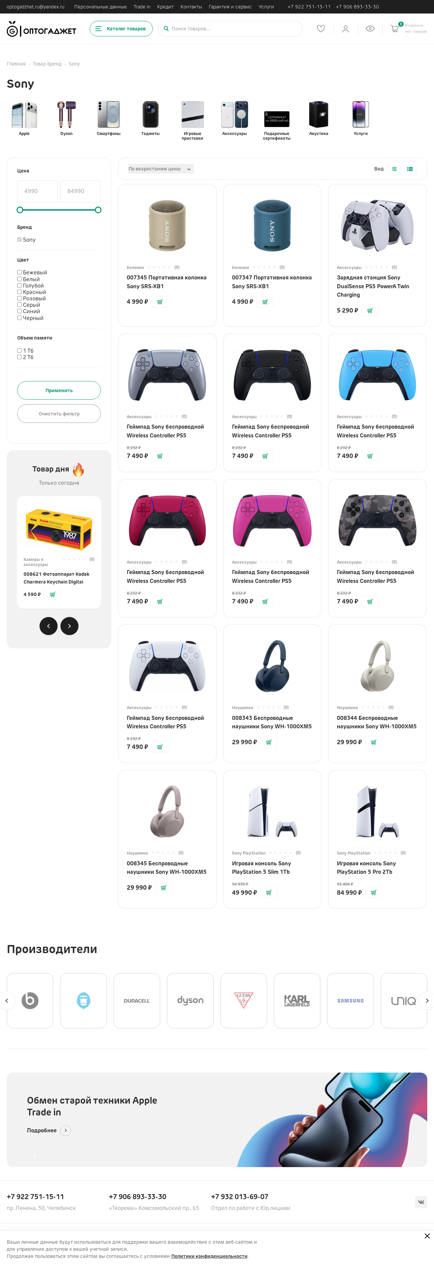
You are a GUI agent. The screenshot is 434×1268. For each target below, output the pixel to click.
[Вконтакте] (421, 1202)
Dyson (66, 118)
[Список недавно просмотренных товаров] (370, 28)
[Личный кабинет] (345, 28)
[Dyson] (190, 1000)
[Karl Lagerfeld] (297, 1000)
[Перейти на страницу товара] (59, 527)
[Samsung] (350, 1000)
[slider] (20, 210)
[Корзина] (395, 28)
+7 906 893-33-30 (357, 7)
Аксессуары (234, 118)
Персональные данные (100, 7)
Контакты (191, 7)
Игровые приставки (192, 121)
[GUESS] (244, 1000)
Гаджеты (150, 118)
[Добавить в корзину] (52, 594)
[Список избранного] (321, 28)
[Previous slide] (48, 626)
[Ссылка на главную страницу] (41, 29)
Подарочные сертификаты (276, 121)
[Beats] (30, 1000)
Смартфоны (108, 118)
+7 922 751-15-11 (309, 7)
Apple (24, 118)
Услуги (266, 7)
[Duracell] (137, 1000)
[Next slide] (69, 626)
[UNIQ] (404, 1000)
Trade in (142, 7)
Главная (16, 64)
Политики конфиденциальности (209, 1256)
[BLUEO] (83, 1000)
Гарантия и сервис (230, 7)
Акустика (318, 118)
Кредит (165, 7)
